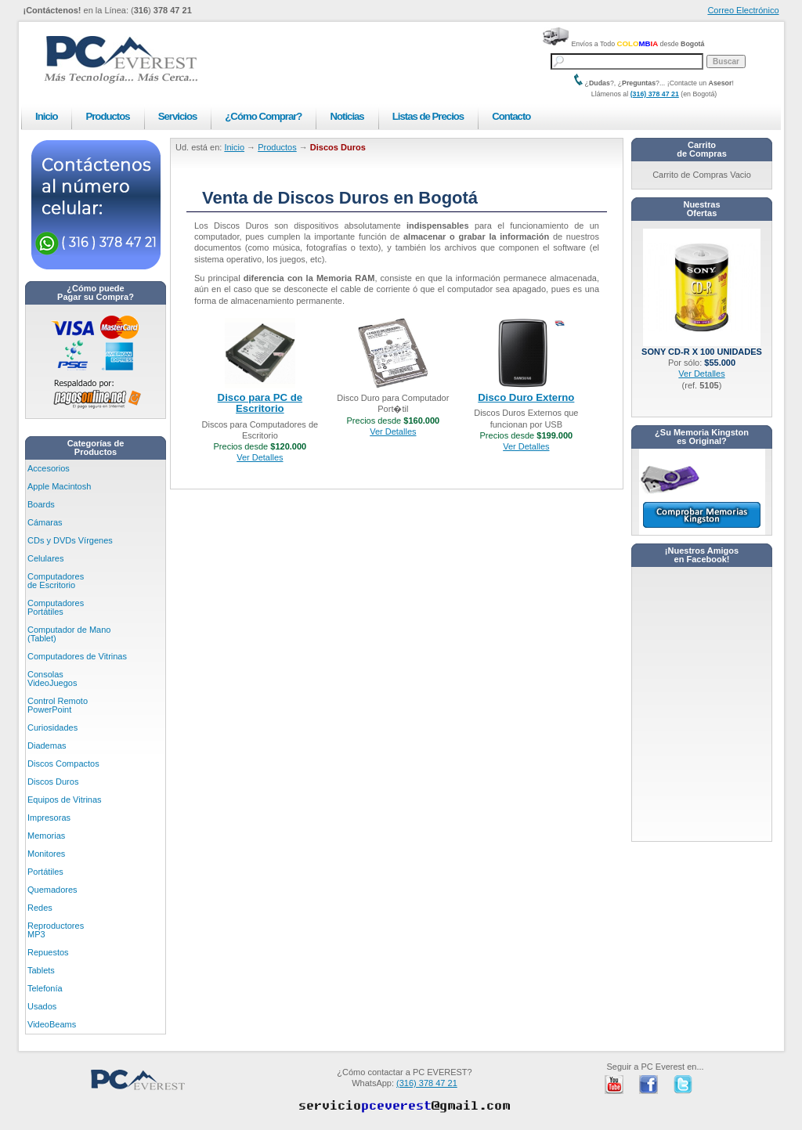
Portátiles (45, 871)
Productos (107, 116)
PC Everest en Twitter (683, 1084)
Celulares (45, 558)
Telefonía (45, 988)
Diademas (47, 745)
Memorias (46, 835)
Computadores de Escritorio (55, 581)
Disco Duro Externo (526, 397)
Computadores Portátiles (55, 607)
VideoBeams (51, 1024)
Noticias (346, 116)
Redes (39, 907)
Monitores (46, 853)
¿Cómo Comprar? (263, 116)
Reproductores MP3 (55, 930)
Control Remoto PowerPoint (57, 705)
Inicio (46, 116)
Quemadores (52, 889)
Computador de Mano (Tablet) (68, 634)
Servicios (177, 116)
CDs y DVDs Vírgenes (70, 540)
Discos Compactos (63, 763)
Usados (41, 1006)
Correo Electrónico (743, 10)
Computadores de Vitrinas (77, 656)
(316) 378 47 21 (654, 94)
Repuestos (48, 952)
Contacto (511, 116)
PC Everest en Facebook (648, 1084)
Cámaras (45, 522)
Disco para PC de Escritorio (260, 403)
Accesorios (48, 468)
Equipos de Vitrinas (64, 799)
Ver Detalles (260, 457)
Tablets (41, 970)
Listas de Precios (428, 116)
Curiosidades (52, 727)
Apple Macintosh (59, 486)
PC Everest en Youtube (614, 1084)
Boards (41, 504)
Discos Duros (52, 781)
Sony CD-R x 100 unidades (701, 347)
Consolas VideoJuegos (52, 679)
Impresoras (48, 817)
